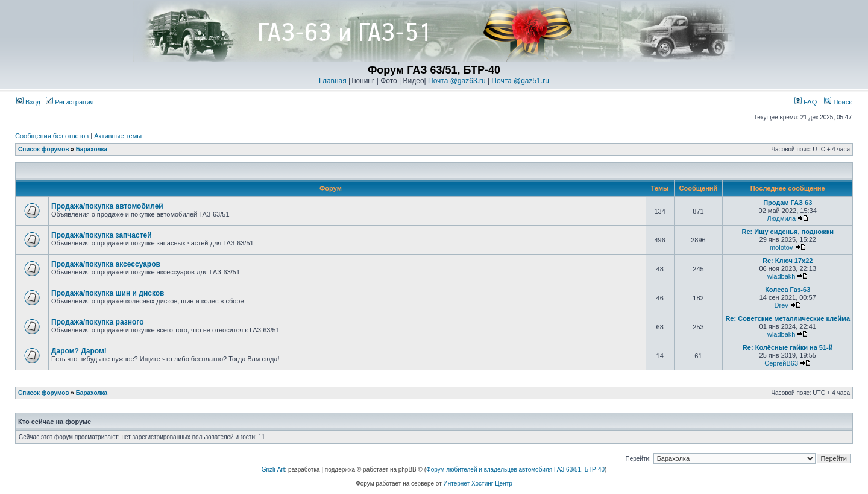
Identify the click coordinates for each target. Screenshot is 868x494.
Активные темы (118, 135)
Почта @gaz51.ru (520, 81)
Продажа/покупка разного (97, 322)
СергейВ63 (781, 363)
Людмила (781, 218)
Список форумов (43, 149)
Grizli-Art (273, 469)
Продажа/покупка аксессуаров (105, 264)
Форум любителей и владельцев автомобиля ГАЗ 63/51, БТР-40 (515, 469)
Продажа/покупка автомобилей (107, 206)
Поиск (838, 102)
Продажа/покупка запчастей (101, 235)
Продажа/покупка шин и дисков (108, 293)
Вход (28, 102)
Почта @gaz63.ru (457, 81)
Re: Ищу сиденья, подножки (787, 231)
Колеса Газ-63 (787, 289)
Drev (781, 305)
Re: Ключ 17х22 (788, 260)
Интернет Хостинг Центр (478, 483)
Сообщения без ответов (52, 135)
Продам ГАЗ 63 (787, 202)
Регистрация (69, 102)
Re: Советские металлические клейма (787, 318)
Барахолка (92, 149)
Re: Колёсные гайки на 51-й (788, 347)
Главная (333, 81)
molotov (781, 247)
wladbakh (781, 276)
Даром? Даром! (79, 351)
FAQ (805, 102)
